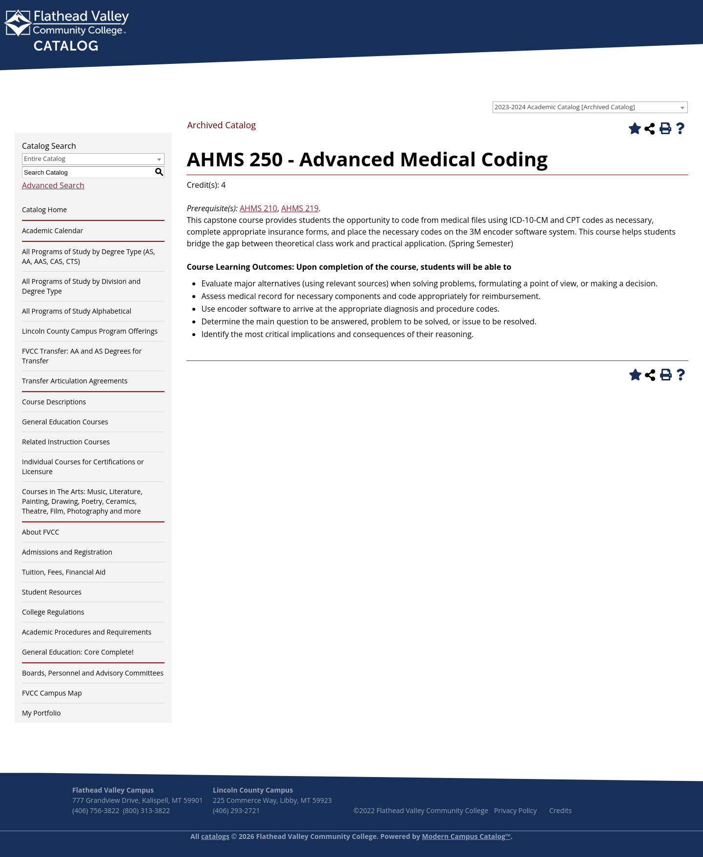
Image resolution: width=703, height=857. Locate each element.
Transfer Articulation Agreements (74, 380)
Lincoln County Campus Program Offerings (90, 331)
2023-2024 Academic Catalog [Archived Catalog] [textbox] (565, 106)
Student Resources (52, 592)
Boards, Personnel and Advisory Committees (93, 673)
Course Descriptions (54, 401)
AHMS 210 (258, 208)
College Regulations (53, 612)
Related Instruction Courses (66, 441)
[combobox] (590, 107)
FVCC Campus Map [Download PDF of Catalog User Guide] (52, 693)
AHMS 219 (300, 208)
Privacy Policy (515, 810)
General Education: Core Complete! (78, 652)
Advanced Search (53, 185)
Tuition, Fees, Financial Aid (63, 572)
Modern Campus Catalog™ (466, 836)
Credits (560, 810)
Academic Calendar (52, 230)
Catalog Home (44, 209)
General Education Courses (65, 421)
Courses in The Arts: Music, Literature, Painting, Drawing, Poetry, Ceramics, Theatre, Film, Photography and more (82, 501)
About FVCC (40, 532)
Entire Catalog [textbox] (44, 158)
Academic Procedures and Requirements (86, 632)
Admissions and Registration (67, 552)
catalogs (215, 836)
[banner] (66, 31)
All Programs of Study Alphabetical (76, 311)
